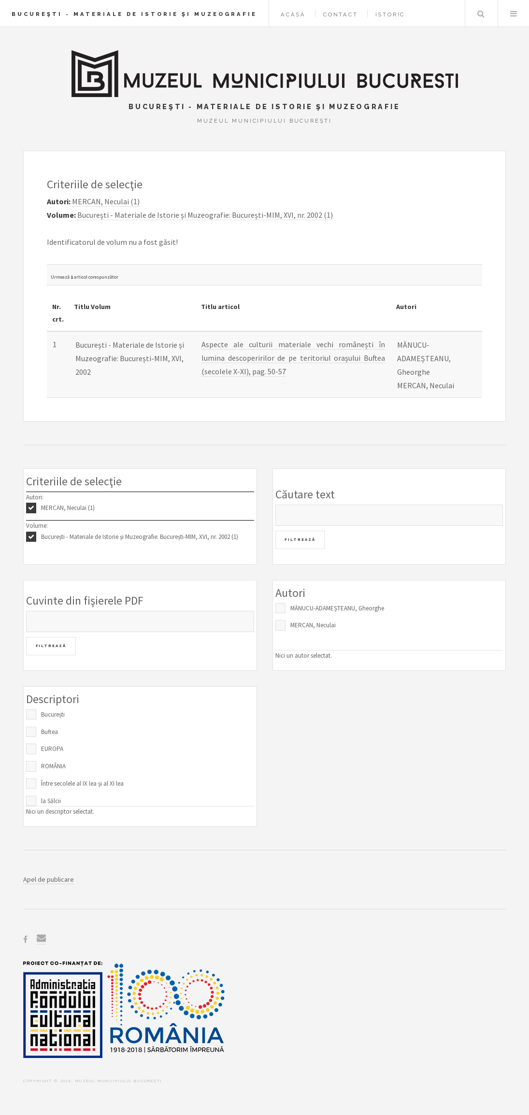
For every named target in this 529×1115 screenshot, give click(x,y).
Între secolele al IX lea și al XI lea (82, 783)
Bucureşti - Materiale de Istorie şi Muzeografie (134, 14)
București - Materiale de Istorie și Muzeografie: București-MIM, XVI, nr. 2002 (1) (139, 537)
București (53, 714)
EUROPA (52, 749)
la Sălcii (51, 801)
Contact (340, 14)
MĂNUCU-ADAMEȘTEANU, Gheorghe (337, 608)
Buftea (49, 732)
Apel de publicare (48, 879)
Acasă (293, 14)
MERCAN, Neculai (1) (68, 508)
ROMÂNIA (53, 766)
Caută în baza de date (480, 13)
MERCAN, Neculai (313, 625)
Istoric (390, 14)
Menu (513, 13)
